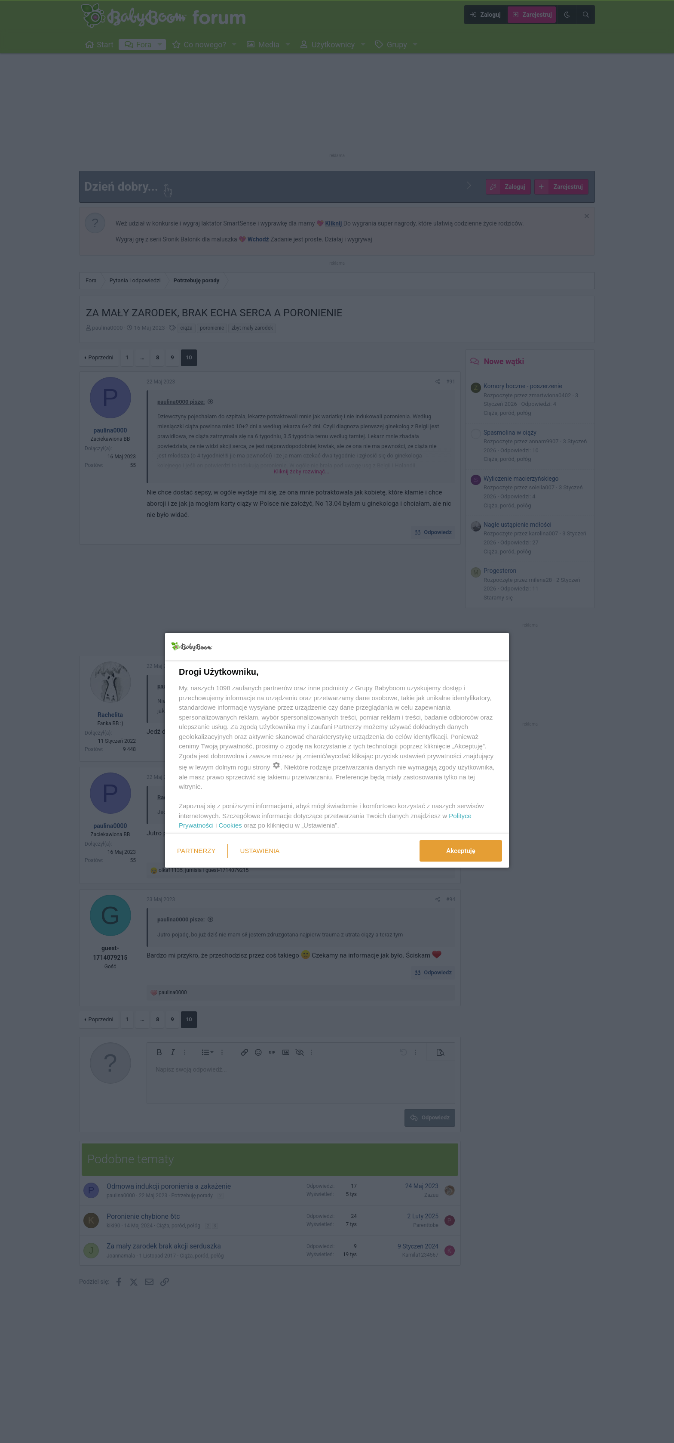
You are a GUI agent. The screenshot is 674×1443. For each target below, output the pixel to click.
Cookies (230, 825)
